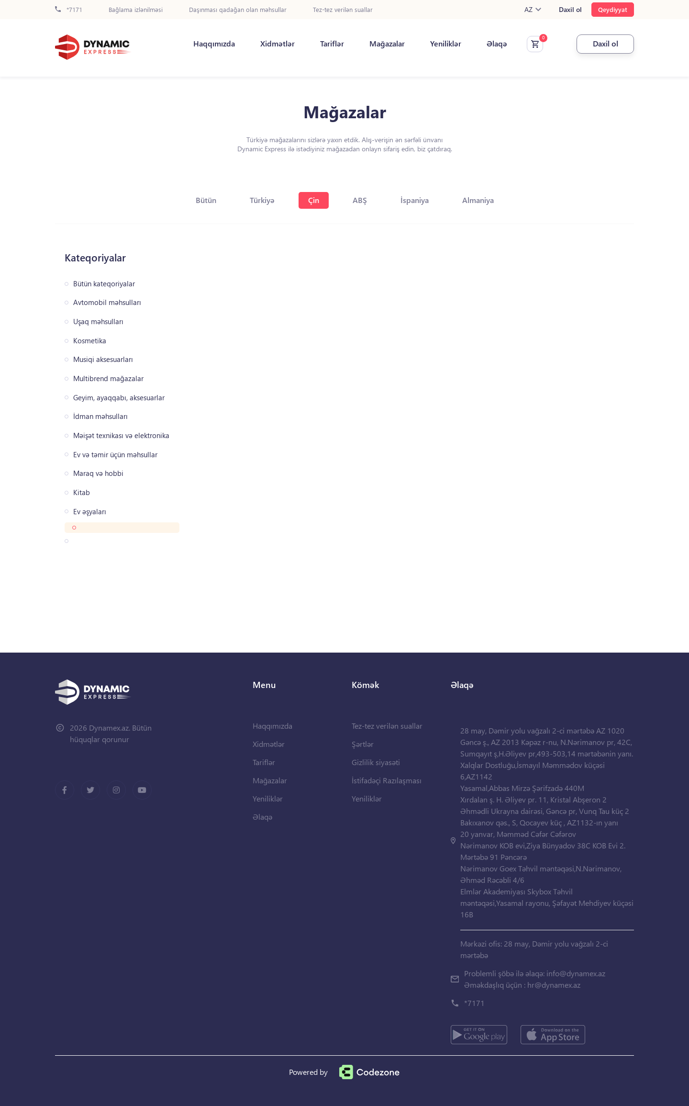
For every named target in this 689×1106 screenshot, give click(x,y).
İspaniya (414, 200)
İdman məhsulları (100, 416)
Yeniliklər (445, 43)
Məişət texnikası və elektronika (121, 435)
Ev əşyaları (89, 511)
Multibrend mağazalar (108, 378)
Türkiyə (262, 200)
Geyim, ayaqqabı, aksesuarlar (119, 397)
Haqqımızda (214, 43)
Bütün (206, 200)
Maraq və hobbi (98, 473)
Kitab (81, 492)
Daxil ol (570, 9)
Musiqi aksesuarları (103, 359)
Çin (313, 200)
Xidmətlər (277, 43)
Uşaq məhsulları (98, 321)
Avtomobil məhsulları (107, 302)
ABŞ (360, 200)
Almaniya (478, 200)
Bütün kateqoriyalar (104, 283)
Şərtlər (363, 744)
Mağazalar (387, 43)
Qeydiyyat (612, 9)
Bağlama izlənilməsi (136, 9)
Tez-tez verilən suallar (343, 9)
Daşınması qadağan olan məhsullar (238, 9)
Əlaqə (497, 43)
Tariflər (332, 43)
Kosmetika (89, 340)
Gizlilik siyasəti (376, 762)
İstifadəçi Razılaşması (387, 780)
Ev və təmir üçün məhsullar (115, 454)
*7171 (68, 9)
